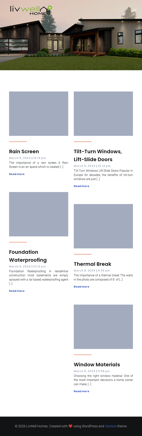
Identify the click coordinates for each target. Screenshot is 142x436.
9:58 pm (104, 371)
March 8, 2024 (20, 158)
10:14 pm (39, 158)
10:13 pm (39, 266)
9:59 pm (104, 270)
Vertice (110, 426)
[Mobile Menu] (134, 10)
